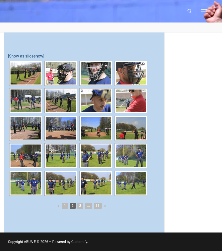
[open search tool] (189, 11)
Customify (79, 242)
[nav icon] (204, 11)
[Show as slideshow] (26, 56)
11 (98, 206)
